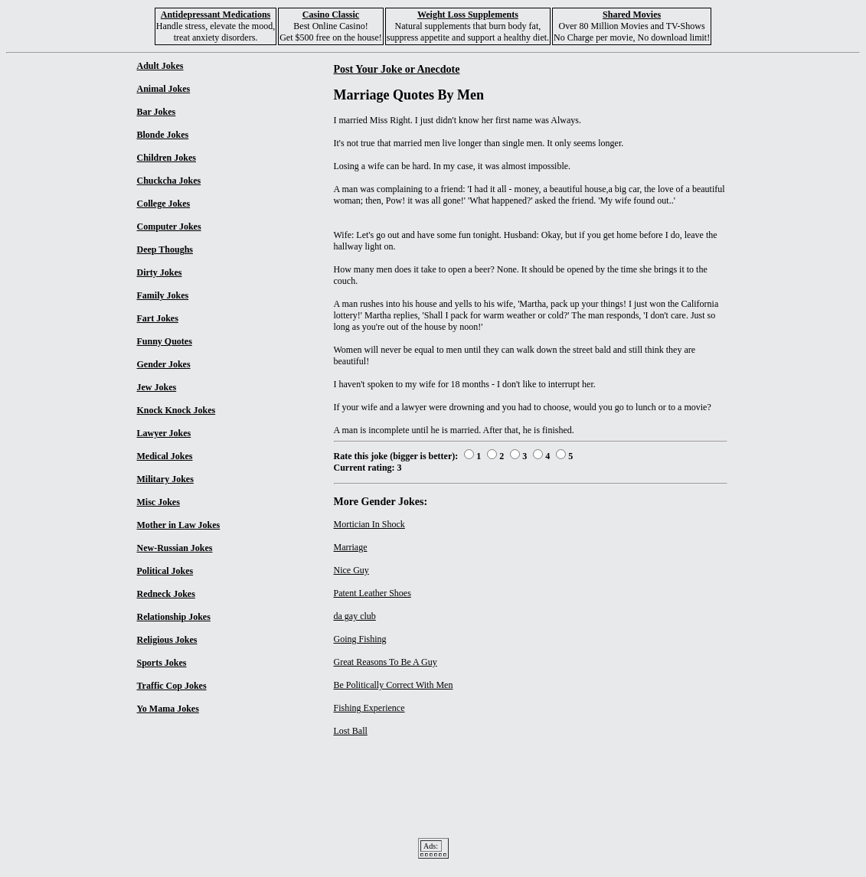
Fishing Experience (369, 708)
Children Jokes (166, 157)
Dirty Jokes (159, 272)
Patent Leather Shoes (372, 593)
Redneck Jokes (166, 593)
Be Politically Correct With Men (393, 685)
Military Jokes (165, 479)
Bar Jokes (156, 111)
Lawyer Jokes (164, 433)
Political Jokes (165, 571)
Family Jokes (163, 295)
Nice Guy (351, 570)
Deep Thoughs (165, 249)
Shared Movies (632, 14)
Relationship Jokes (174, 616)
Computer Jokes (169, 226)
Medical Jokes (165, 456)
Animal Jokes (164, 88)
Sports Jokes (162, 662)
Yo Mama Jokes (168, 708)
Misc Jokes (158, 502)
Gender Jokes (164, 364)
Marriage (351, 547)
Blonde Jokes (163, 134)
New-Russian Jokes (175, 548)
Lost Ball (351, 730)
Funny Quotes (164, 341)
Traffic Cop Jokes (172, 685)
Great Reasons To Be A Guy (385, 662)
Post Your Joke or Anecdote (397, 69)
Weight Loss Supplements (467, 14)
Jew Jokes (157, 387)
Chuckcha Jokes (169, 180)
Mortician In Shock (369, 524)
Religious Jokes (167, 639)
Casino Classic (330, 14)
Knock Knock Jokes (176, 410)
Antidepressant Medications (215, 14)
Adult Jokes (160, 65)
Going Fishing (360, 639)
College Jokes (164, 203)
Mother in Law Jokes (179, 525)
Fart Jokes (157, 318)
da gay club (355, 616)
